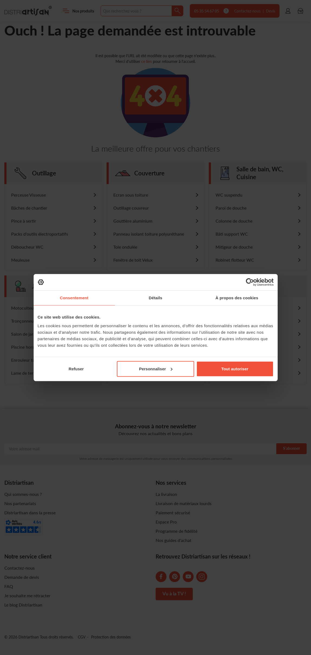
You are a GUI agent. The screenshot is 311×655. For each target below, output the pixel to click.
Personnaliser (155, 368)
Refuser (76, 368)
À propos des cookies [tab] (237, 298)
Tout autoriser (234, 368)
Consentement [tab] (74, 298)
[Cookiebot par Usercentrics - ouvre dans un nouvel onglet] (250, 282)
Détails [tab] (155, 298)
